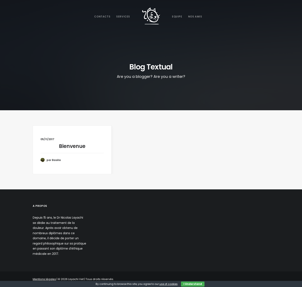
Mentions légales (44, 279)
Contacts (102, 16)
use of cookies (168, 284)
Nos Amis (195, 16)
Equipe (177, 16)
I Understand (193, 284)
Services (123, 16)
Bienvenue (72, 146)
